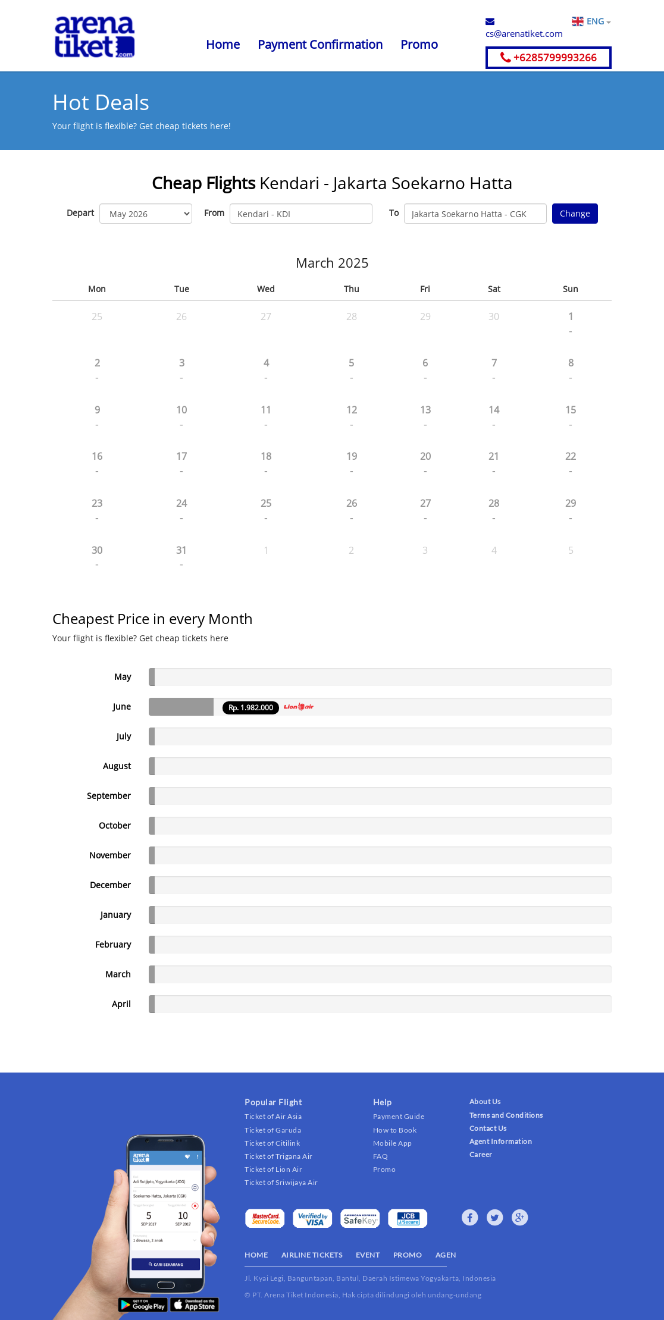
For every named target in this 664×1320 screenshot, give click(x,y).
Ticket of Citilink (272, 1143)
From (214, 212)
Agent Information (501, 1141)
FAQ (381, 1156)
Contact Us (488, 1128)
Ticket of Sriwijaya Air (281, 1182)
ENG (598, 21)
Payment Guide (399, 1116)
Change (575, 213)
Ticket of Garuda (273, 1129)
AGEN (446, 1254)
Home (223, 44)
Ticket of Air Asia (273, 1116)
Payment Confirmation (320, 44)
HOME (256, 1254)
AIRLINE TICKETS (312, 1254)
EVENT (368, 1254)
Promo (419, 44)
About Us (485, 1101)
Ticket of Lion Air (273, 1169)
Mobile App (392, 1143)
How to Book (395, 1129)
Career (481, 1154)
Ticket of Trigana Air (279, 1156)
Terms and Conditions (506, 1115)
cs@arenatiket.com (524, 28)
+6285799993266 (548, 57)
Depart (80, 212)
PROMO (407, 1254)
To (394, 212)
